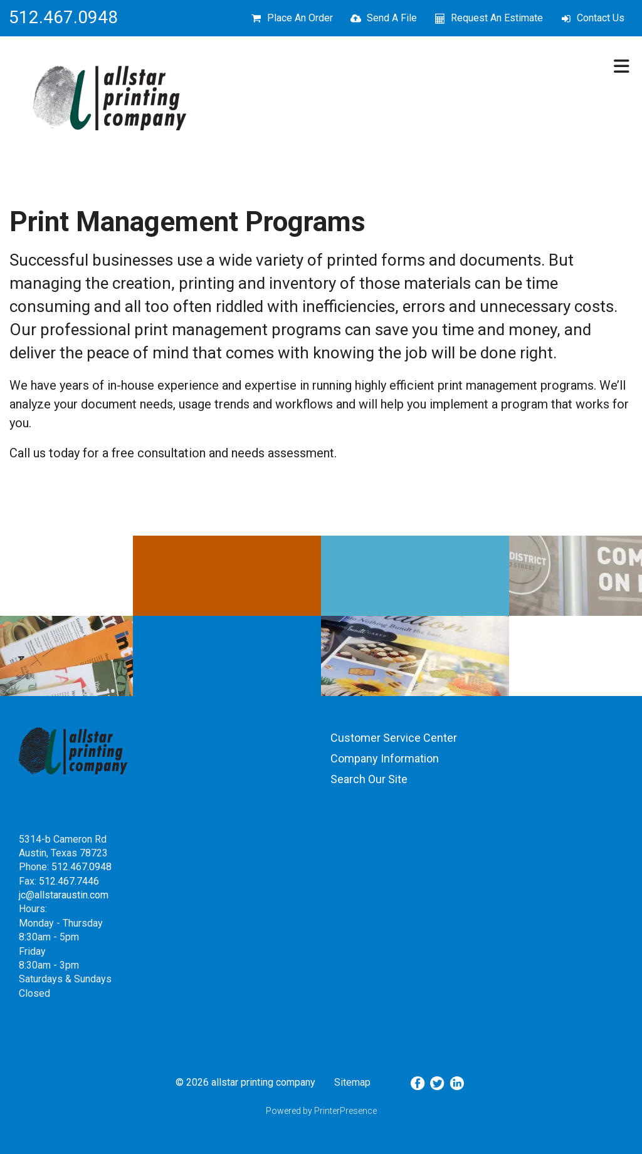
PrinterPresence (345, 1111)
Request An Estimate (497, 18)
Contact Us (600, 18)
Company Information (384, 758)
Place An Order (300, 18)
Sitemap (352, 1082)
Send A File (392, 18)
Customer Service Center (393, 737)
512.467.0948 (81, 867)
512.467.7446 (69, 881)
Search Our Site (369, 779)
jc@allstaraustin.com (63, 895)
